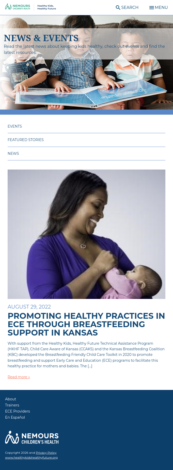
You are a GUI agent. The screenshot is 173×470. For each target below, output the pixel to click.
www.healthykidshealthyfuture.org (31, 457)
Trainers (12, 405)
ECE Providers (17, 411)
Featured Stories (26, 140)
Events (15, 126)
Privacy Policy (46, 452)
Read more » (19, 377)
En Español (15, 417)
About (10, 399)
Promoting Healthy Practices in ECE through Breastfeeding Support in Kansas (86, 324)
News (13, 153)
